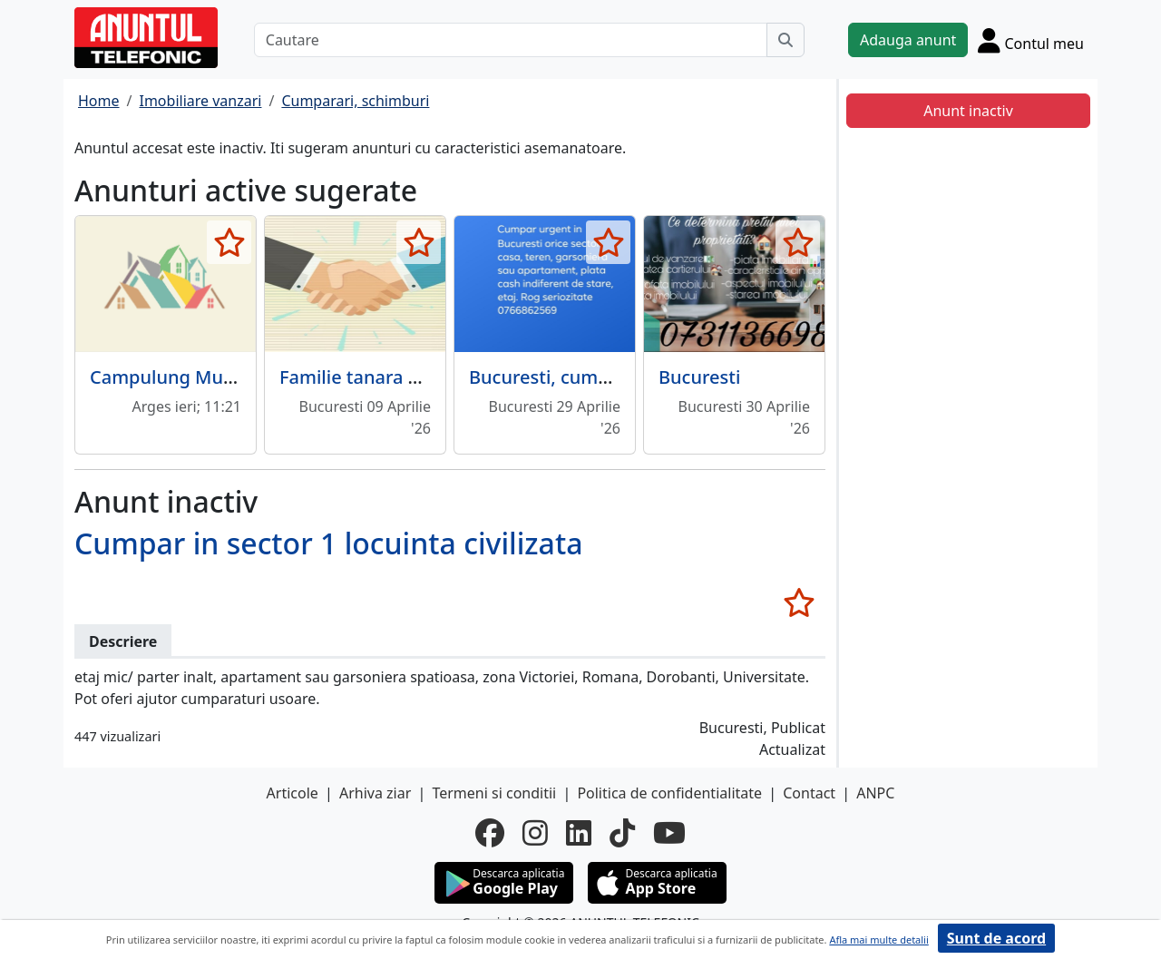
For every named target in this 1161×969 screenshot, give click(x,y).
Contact (809, 793)
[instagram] (535, 833)
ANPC (875, 793)
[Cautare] (510, 40)
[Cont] (1030, 40)
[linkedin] (578, 833)
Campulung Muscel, (175, 377)
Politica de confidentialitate (669, 793)
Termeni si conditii (494, 793)
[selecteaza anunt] (229, 242)
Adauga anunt (908, 40)
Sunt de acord (996, 938)
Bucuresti (699, 377)
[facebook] (489, 833)
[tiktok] (622, 833)
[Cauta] (785, 40)
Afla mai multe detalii (878, 939)
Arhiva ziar (375, 793)
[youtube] (669, 833)
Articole (292, 793)
